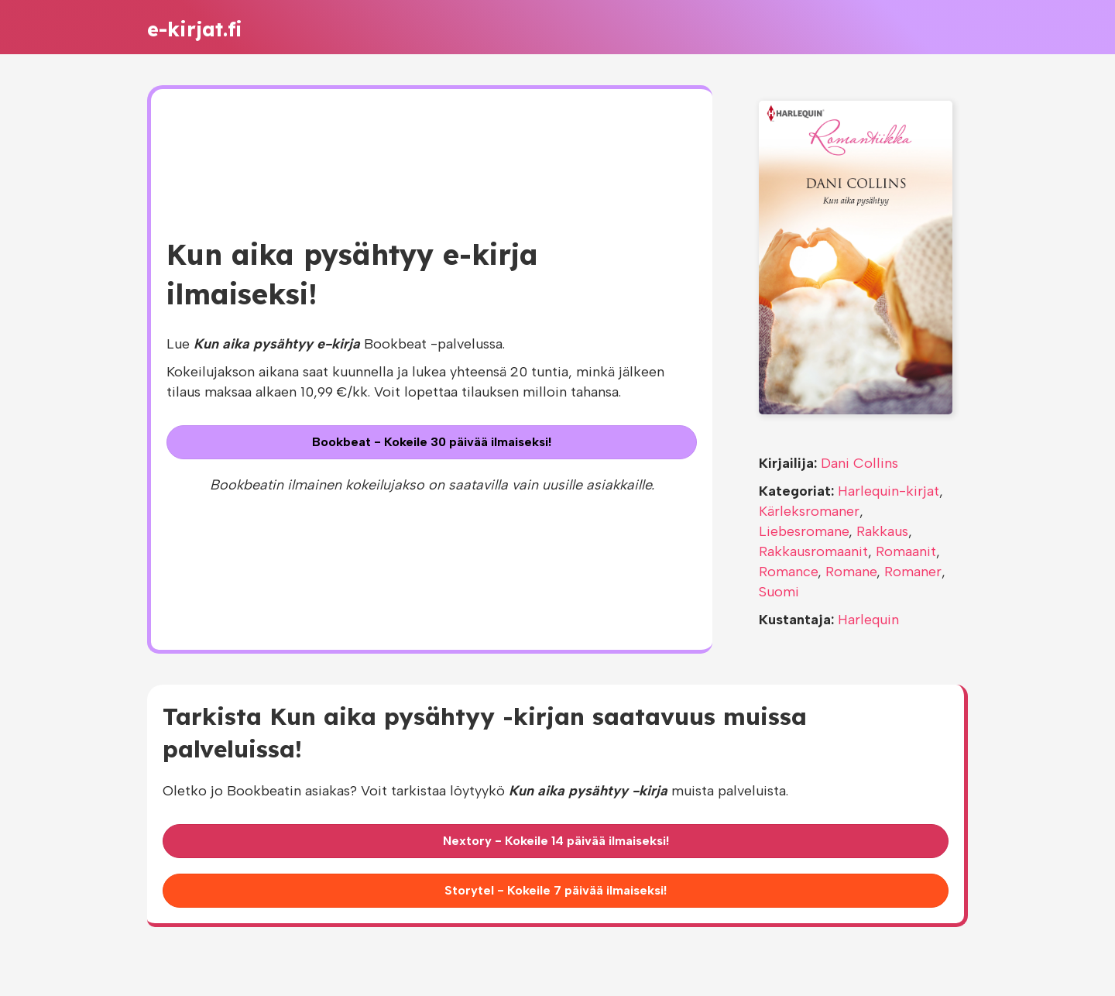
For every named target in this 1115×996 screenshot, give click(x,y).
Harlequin (868, 619)
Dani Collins (859, 463)
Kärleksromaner (809, 511)
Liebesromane (804, 531)
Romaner (913, 571)
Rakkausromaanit (813, 551)
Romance (788, 571)
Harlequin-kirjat (888, 491)
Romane (851, 571)
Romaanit (906, 551)
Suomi (779, 591)
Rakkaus (882, 531)
